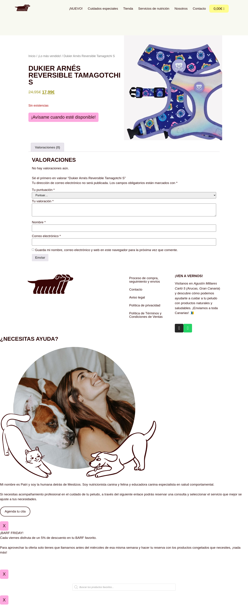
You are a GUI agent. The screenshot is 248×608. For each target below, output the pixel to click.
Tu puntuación (43, 193)
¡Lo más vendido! (49, 57)
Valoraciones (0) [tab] (47, 150)
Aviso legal (137, 301)
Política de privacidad (144, 309)
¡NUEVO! (76, 8)
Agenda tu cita (15, 515)
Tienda (128, 8)
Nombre (39, 225)
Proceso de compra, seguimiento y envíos (144, 283)
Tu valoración (43, 204)
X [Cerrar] (4, 529)
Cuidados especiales (103, 8)
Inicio (31, 57)
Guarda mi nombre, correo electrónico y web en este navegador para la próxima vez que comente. (106, 253)
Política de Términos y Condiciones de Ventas (146, 318)
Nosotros (181, 8)
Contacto (199, 8)
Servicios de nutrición (153, 8)
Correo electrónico (46, 239)
